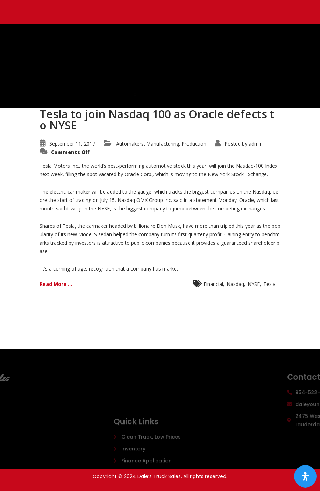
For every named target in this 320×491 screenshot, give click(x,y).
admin (256, 143)
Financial (213, 284)
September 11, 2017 (72, 143)
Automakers (130, 143)
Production (194, 143)
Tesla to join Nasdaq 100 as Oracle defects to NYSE (157, 119)
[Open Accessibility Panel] (305, 476)
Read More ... (56, 284)
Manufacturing (162, 143)
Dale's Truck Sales (120, 56)
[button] (175, 95)
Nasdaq (235, 284)
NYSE (254, 284)
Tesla (269, 284)
